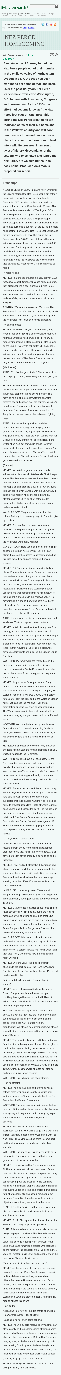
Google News (28, 28)
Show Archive (25, 14)
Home (3, 14)
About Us (22, 16)
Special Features (39, 14)
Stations (4, 16)
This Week (13, 14)
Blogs (51, 14)
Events (13, 16)
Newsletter (41, 16)
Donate (31, 16)
